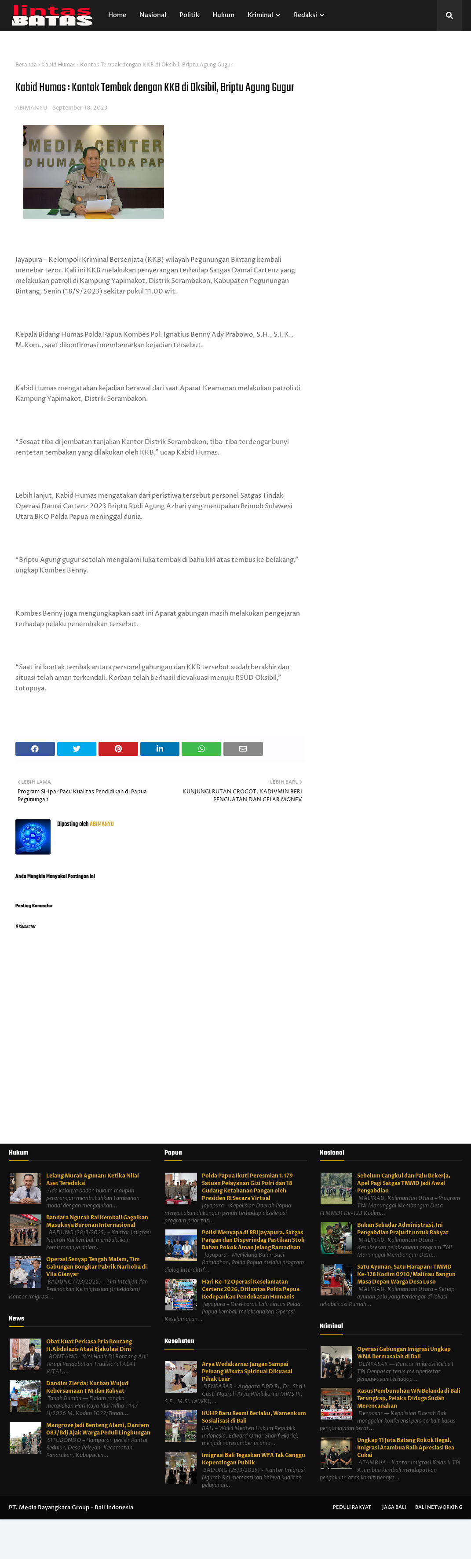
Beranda (26, 65)
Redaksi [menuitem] (305, 15)
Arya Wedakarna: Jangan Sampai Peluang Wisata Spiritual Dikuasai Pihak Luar (247, 1372)
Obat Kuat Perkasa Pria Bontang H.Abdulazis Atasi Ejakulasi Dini (89, 1345)
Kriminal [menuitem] (260, 15)
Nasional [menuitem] (152, 15)
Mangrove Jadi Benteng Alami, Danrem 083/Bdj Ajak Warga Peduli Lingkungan (98, 1429)
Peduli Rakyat (352, 1507)
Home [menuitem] (117, 15)
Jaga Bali (394, 1507)
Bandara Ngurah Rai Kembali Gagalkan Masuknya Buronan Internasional (97, 1221)
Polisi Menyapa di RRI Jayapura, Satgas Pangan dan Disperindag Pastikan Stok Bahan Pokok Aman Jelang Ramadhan (253, 1240)
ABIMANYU (31, 108)
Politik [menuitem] (189, 15)
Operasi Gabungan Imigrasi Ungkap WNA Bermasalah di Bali (404, 1353)
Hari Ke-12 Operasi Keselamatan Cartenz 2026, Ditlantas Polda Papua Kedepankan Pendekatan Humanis (250, 1289)
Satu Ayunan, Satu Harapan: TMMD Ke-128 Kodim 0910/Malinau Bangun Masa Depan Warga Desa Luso (406, 1274)
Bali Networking (438, 1507)
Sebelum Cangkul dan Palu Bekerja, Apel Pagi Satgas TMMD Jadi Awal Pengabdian (403, 1183)
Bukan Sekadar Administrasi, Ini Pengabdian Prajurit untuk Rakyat (403, 1229)
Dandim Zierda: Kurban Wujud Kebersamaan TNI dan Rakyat (87, 1387)
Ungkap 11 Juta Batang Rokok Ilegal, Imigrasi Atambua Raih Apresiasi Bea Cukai (405, 1448)
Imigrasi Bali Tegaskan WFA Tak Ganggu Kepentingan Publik (253, 1459)
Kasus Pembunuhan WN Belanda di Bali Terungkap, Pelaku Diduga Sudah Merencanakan (408, 1398)
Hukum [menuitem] (223, 15)
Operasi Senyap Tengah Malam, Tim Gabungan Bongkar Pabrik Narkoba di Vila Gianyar (96, 1267)
